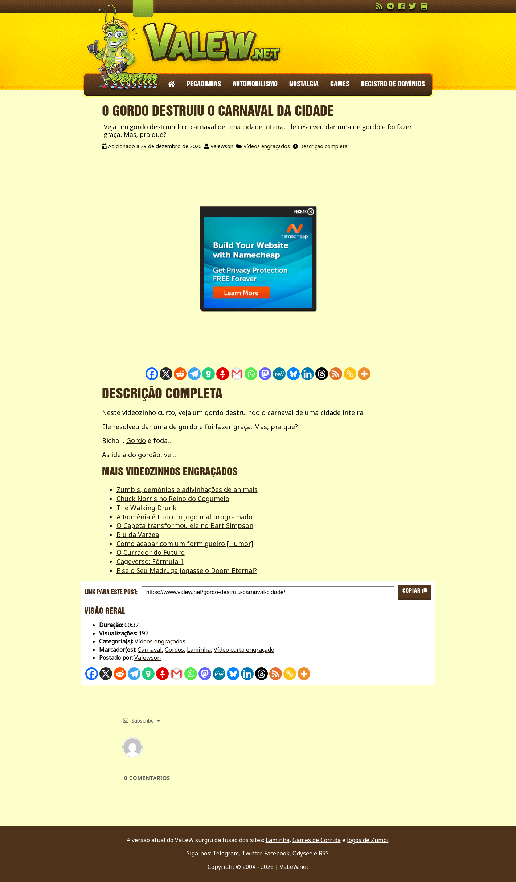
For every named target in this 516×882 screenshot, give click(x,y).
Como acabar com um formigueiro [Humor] (184, 543)
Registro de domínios (393, 84)
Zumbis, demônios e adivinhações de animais (187, 489)
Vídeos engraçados (266, 146)
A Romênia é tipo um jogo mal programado (184, 516)
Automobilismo (255, 84)
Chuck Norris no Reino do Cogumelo (172, 498)
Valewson (147, 658)
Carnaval (150, 650)
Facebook (277, 853)
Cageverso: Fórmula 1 (150, 561)
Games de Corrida (316, 840)
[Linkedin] (307, 373)
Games (339, 84)
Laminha (199, 650)
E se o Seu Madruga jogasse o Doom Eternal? (186, 570)
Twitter (251, 853)
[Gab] (208, 373)
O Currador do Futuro (150, 552)
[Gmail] (236, 373)
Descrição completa (323, 146)
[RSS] (335, 373)
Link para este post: (111, 592)
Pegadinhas (204, 84)
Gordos (174, 650)
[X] (166, 373)
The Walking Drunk (146, 507)
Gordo (136, 440)
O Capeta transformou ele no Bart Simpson (184, 525)
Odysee (302, 853)
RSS (324, 853)
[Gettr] (222, 373)
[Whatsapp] (251, 373)
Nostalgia (304, 84)
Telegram (226, 853)
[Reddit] (180, 373)
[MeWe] (279, 373)
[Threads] (321, 373)
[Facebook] (152, 373)
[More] (364, 373)
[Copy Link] (350, 373)
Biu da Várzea (137, 534)
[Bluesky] (293, 373)
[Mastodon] (265, 373)
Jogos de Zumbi (368, 840)
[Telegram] (194, 373)
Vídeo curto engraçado (244, 650)
